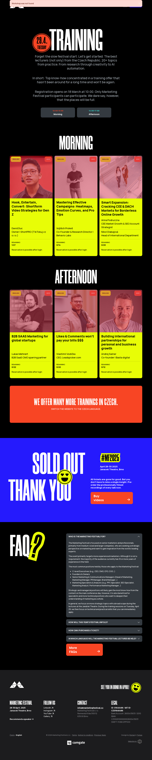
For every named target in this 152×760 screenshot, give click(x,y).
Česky (12, 735)
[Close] (139, 3)
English (19, 735)
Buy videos (112, 498)
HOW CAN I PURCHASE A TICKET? (84, 630)
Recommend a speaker (21, 719)
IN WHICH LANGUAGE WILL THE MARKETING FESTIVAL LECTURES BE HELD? (102, 638)
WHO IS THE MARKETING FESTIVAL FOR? (87, 536)
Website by (135, 741)
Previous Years (100, 735)
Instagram (49, 710)
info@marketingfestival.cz (90, 707)
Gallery (48, 716)
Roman (132, 735)
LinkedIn (49, 707)
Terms (74, 735)
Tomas (139, 735)
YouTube (49, 713)
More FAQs (84, 650)
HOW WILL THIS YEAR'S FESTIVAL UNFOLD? (88, 622)
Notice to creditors (85, 735)
